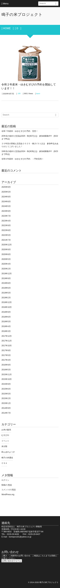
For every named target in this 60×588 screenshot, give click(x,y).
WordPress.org (7, 494)
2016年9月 (6, 365)
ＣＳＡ (4, 463)
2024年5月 (6, 206)
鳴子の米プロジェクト (22, 14)
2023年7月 (6, 216)
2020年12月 (6, 245)
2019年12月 (6, 273)
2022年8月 (6, 230)
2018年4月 (6, 326)
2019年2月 (6, 298)
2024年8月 (6, 201)
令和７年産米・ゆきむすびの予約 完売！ (19, 131)
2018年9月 (6, 312)
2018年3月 (6, 331)
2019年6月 (6, 288)
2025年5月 (6, 192)
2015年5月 (6, 394)
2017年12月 (6, 336)
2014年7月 (6, 413)
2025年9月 (6, 187)
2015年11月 (6, 374)
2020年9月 (6, 249)
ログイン (5, 480)
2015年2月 (6, 398)
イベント (5, 441)
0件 (19, 93)
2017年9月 (6, 350)
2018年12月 (6, 302)
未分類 (4, 446)
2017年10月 (6, 345)
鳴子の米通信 (7, 458)
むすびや (5, 435)
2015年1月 (6, 403)
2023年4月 (6, 221)
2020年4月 (6, 264)
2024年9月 (6, 197)
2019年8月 (6, 283)
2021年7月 (6, 240)
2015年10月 (6, 379)
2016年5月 (6, 370)
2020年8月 (6, 254)
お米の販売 (6, 430)
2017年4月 (6, 360)
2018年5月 (6, 321)
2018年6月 (6, 317)
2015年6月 (6, 389)
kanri (38, 93)
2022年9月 (6, 225)
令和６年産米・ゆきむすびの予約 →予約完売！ (22, 159)
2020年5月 (6, 259)
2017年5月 (6, 355)
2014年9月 (6, 408)
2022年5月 (6, 235)
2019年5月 (6, 293)
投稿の (6, 485)
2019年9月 (6, 278)
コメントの (8, 490)
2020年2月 (6, 269)
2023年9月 (6, 211)
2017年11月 (6, 341)
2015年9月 (6, 384)
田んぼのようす (8, 452)
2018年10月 (6, 307)
